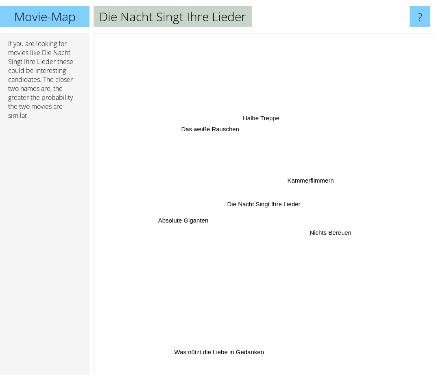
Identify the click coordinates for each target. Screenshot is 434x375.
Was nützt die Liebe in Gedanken (220, 345)
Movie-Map (45, 16)
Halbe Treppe (261, 122)
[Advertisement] (44, 250)
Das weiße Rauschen (212, 131)
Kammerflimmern (308, 180)
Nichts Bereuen (329, 232)
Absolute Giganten (186, 220)
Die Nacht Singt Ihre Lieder (264, 204)
